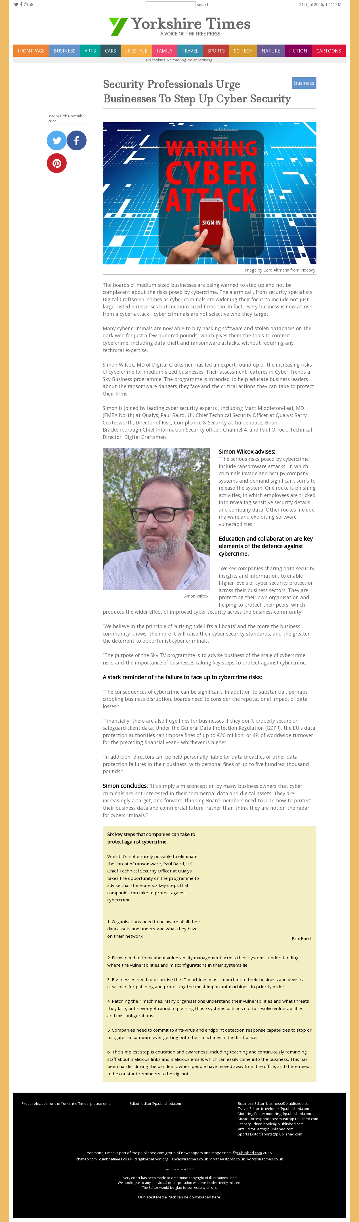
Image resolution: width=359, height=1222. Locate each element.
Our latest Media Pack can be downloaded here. (179, 1197)
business (64, 51)
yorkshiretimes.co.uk (265, 1159)
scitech (243, 51)
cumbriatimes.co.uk (115, 1159)
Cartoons (328, 51)
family (165, 51)
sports (216, 51)
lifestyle (136, 51)
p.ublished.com (249, 1152)
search (203, 4)
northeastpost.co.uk (227, 1159)
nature (271, 51)
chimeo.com (86, 1159)
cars (110, 51)
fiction (298, 51)
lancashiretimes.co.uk (189, 1159)
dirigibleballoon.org (151, 1159)
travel (190, 51)
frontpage (31, 51)
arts (90, 51)
